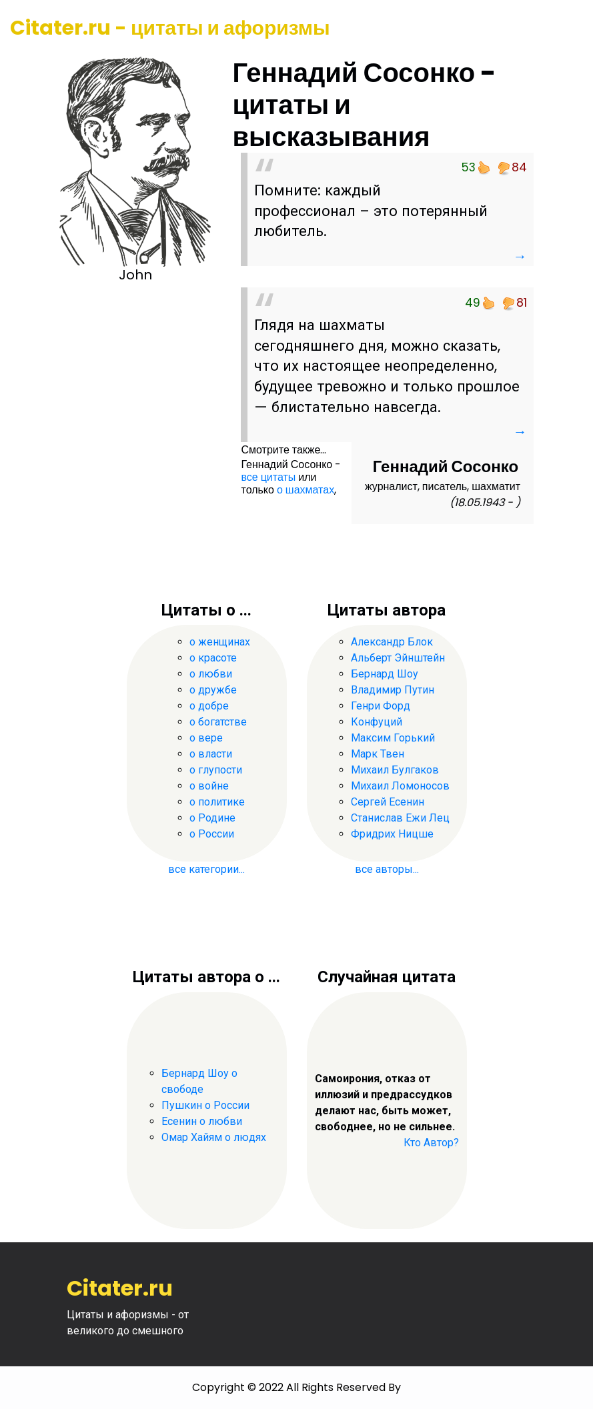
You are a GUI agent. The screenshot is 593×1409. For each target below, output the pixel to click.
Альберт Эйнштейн (398, 657)
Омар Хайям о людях (213, 1137)
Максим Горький (393, 738)
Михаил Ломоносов (400, 786)
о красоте (213, 657)
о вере (206, 738)
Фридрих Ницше (392, 834)
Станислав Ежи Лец (400, 818)
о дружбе (213, 689)
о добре (209, 705)
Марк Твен (377, 754)
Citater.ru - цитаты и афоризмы (170, 28)
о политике (217, 802)
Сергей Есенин (387, 802)
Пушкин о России (205, 1105)
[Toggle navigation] (564, 28)
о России (211, 834)
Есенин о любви (201, 1121)
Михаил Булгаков (395, 770)
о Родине (212, 818)
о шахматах (305, 489)
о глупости (215, 770)
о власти (210, 754)
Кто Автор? (431, 1142)
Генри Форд (380, 705)
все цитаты (268, 477)
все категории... (206, 869)
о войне (209, 786)
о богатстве (218, 722)
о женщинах (219, 641)
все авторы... (387, 869)
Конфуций (376, 722)
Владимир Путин (392, 689)
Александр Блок (392, 641)
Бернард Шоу (384, 673)
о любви (210, 673)
